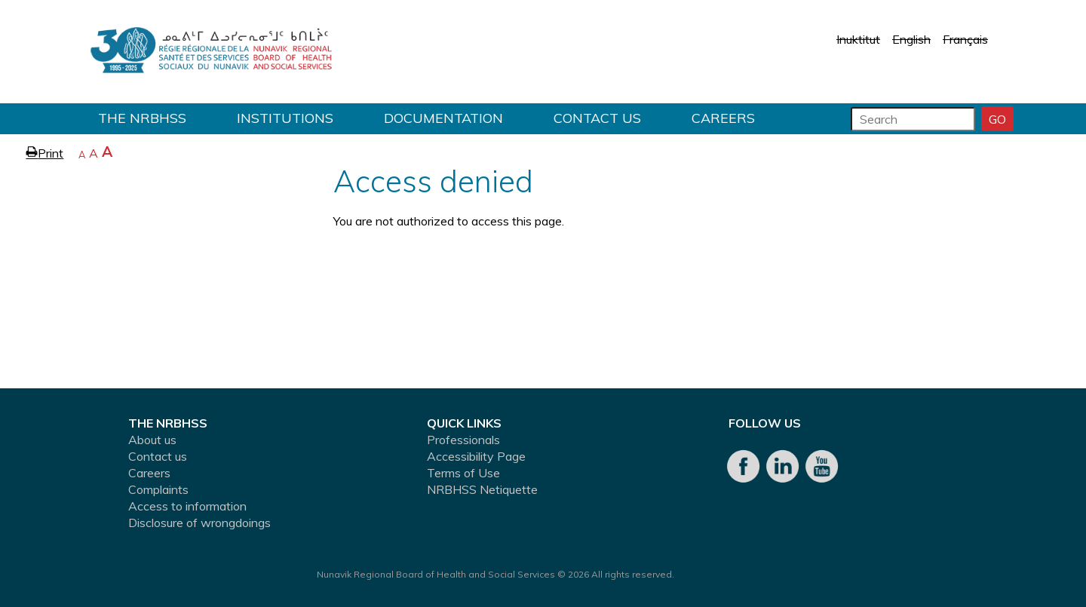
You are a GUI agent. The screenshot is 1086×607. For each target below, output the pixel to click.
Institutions (285, 118)
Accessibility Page (476, 456)
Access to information (187, 505)
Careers (723, 118)
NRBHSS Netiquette (482, 489)
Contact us (597, 118)
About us (152, 439)
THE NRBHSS (142, 118)
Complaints (158, 489)
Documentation (443, 118)
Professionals (463, 439)
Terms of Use (463, 472)
